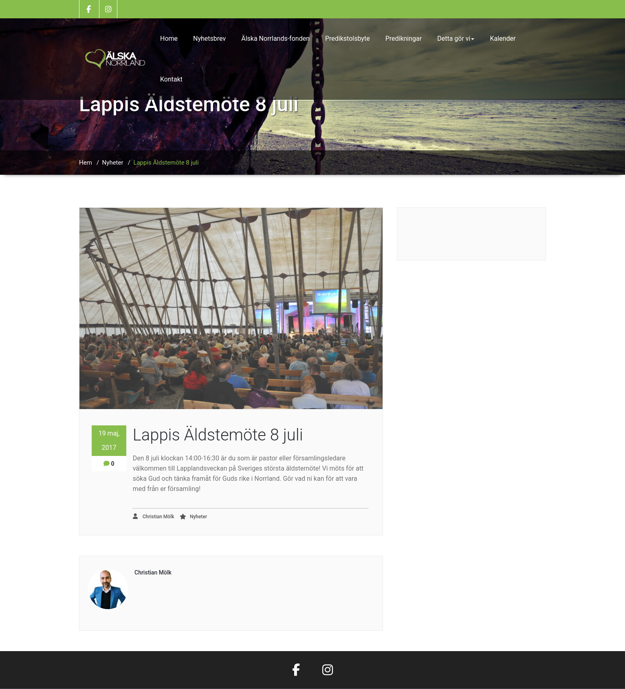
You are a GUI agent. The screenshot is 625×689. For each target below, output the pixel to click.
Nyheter (112, 162)
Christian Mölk (153, 516)
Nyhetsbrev (209, 38)
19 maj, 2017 (109, 440)
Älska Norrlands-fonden (275, 38)
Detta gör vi (455, 38)
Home (169, 38)
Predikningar (403, 38)
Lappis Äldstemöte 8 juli (165, 162)
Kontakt (171, 79)
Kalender (502, 38)
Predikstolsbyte (347, 38)
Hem (85, 162)
